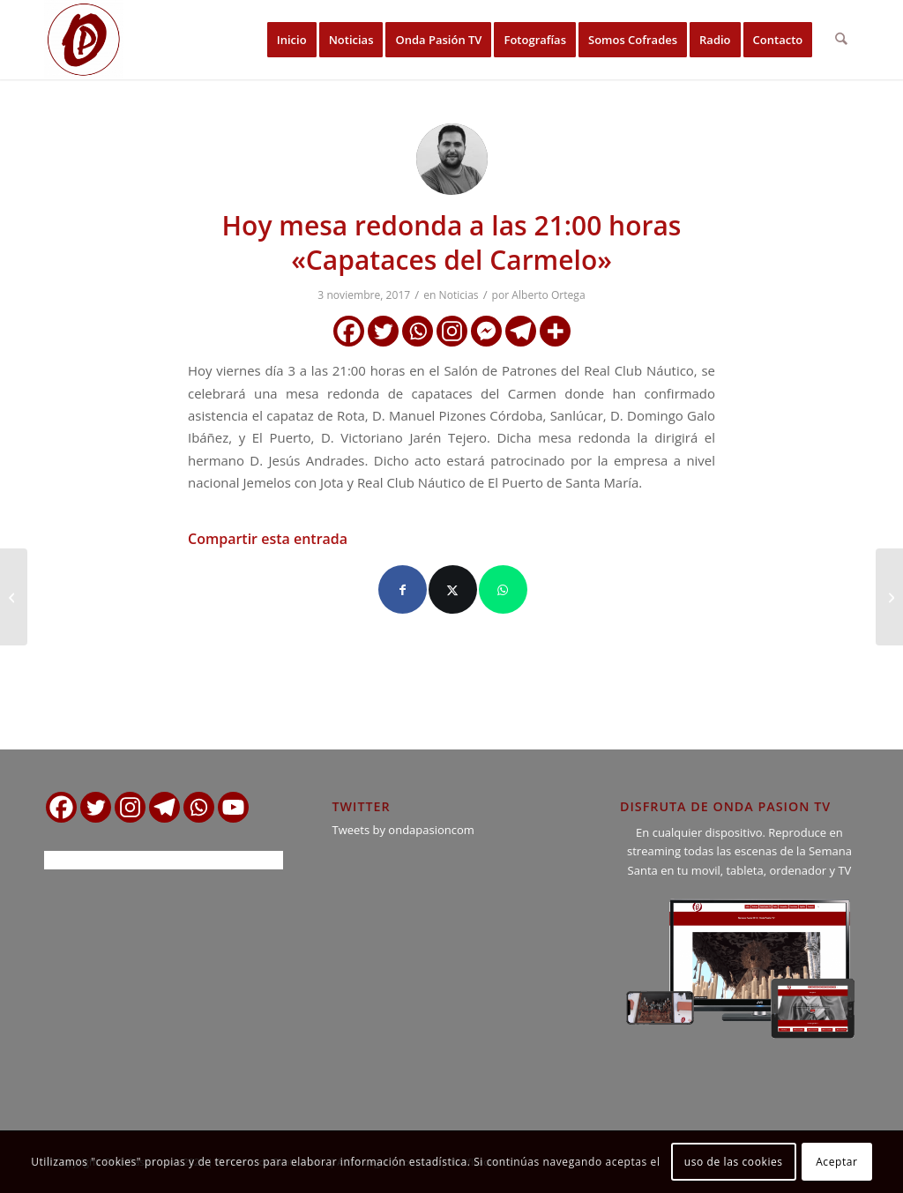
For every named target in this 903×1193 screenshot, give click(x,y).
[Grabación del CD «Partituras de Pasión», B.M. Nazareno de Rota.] (13, 596)
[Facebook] (348, 331)
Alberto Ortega (548, 294)
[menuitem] (292, 39)
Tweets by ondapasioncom (403, 830)
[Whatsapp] (417, 331)
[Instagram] (452, 331)
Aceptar (836, 1161)
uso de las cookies (733, 1161)
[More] (555, 331)
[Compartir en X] (453, 589)
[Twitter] (383, 331)
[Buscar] (842, 39)
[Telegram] (520, 331)
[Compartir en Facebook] (402, 589)
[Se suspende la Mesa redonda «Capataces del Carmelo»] (889, 596)
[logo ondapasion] (83, 39)
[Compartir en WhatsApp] (503, 589)
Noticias (459, 294)
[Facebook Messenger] (486, 331)
